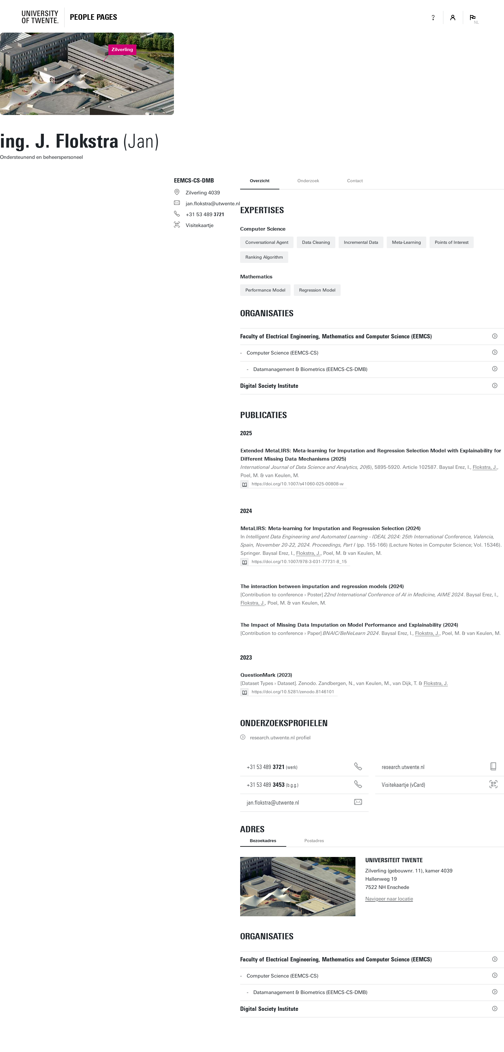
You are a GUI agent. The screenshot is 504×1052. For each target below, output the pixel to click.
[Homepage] (93, 17)
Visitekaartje (199, 225)
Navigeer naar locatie (389, 899)
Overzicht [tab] (259, 180)
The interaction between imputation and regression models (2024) (322, 586)
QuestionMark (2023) (266, 675)
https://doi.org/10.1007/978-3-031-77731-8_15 (299, 561)
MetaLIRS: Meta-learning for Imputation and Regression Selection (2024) (330, 528)
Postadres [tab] (314, 840)
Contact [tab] (355, 180)
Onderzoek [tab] (308, 180)
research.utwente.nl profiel (280, 738)
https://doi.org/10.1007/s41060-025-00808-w (298, 483)
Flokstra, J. (485, 467)
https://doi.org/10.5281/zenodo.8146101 (293, 691)
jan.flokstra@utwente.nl (213, 204)
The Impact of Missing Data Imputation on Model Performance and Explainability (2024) (349, 625)
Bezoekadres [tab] (263, 840)
